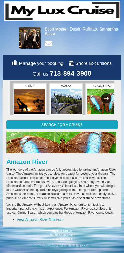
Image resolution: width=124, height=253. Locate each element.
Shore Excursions (93, 63)
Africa (29, 99)
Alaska (66, 99)
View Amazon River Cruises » (40, 219)
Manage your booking (41, 63)
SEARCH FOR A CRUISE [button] (62, 125)
